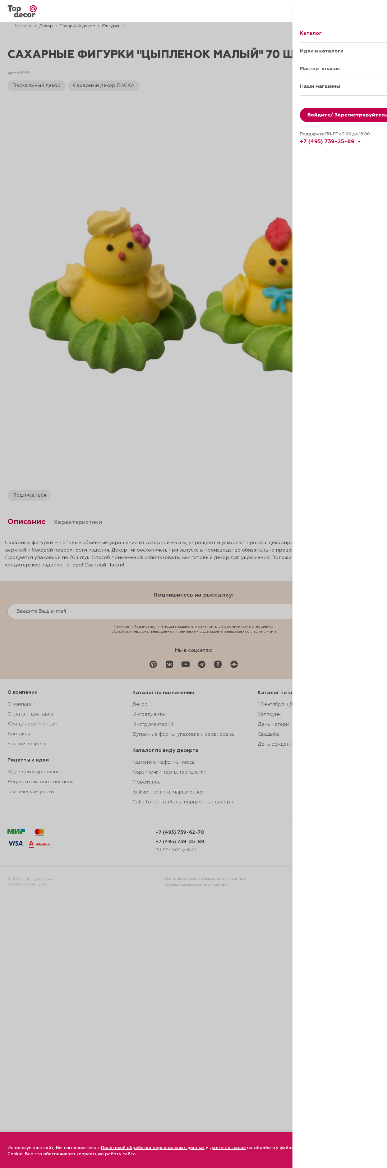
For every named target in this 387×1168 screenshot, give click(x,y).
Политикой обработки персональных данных (153, 1148)
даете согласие (228, 1148)
